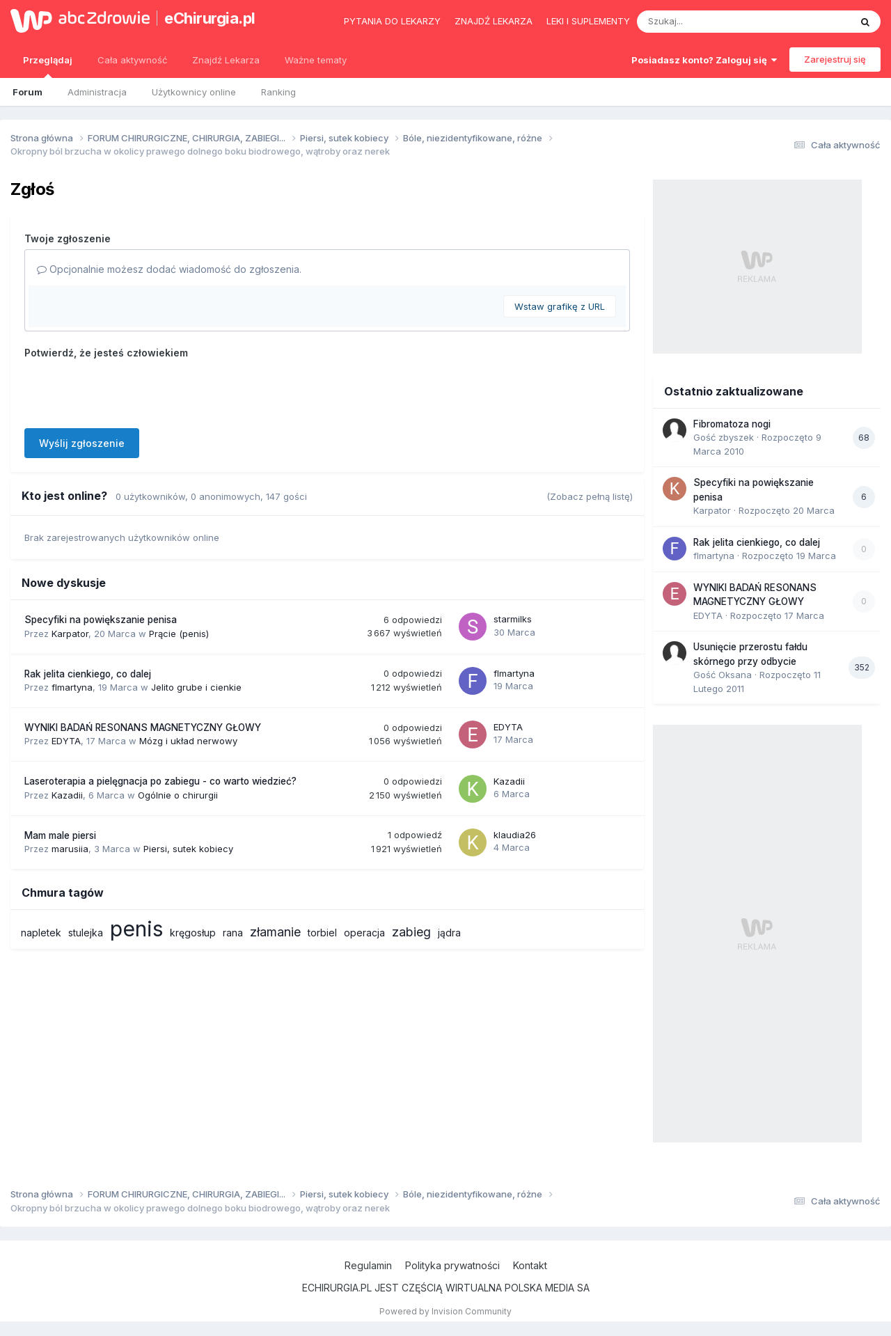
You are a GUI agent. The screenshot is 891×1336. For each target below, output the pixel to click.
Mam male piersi (60, 835)
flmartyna (72, 687)
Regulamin (368, 1265)
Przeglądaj (47, 66)
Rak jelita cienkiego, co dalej (87, 673)
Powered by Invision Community (445, 1311)
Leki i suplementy (588, 20)
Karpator (70, 633)
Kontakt (530, 1265)
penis (136, 928)
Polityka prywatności (452, 1265)
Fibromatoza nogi (732, 424)
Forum (27, 91)
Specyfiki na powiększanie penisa (100, 619)
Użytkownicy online (194, 91)
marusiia (70, 848)
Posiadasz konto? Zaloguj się (704, 59)
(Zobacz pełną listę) (589, 496)
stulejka (85, 932)
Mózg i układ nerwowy (188, 740)
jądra (449, 932)
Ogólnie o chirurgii (178, 795)
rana (233, 932)
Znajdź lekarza (494, 20)
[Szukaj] (709, 21)
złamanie (275, 932)
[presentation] (130, 390)
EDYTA (66, 740)
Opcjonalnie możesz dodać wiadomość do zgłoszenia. (169, 269)
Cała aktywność (132, 59)
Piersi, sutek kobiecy (188, 848)
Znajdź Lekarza (226, 59)
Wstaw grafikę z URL (559, 306)
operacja (364, 932)
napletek (41, 932)
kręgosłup (193, 932)
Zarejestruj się (835, 59)
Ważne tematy (316, 59)
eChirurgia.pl (209, 18)
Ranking (278, 91)
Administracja (97, 91)
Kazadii (67, 795)
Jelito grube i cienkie (196, 687)
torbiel (322, 932)
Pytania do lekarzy (392, 20)
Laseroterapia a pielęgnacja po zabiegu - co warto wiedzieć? (160, 781)
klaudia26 (515, 834)
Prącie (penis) (179, 633)
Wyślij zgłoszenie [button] (82, 443)
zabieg (411, 932)
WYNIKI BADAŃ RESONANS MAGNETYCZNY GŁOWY (142, 727)
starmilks (513, 618)
